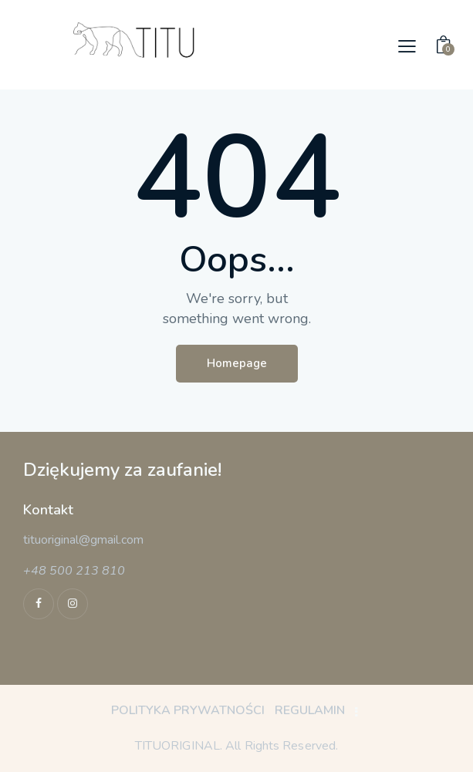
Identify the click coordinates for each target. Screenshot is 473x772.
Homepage (237, 363)
